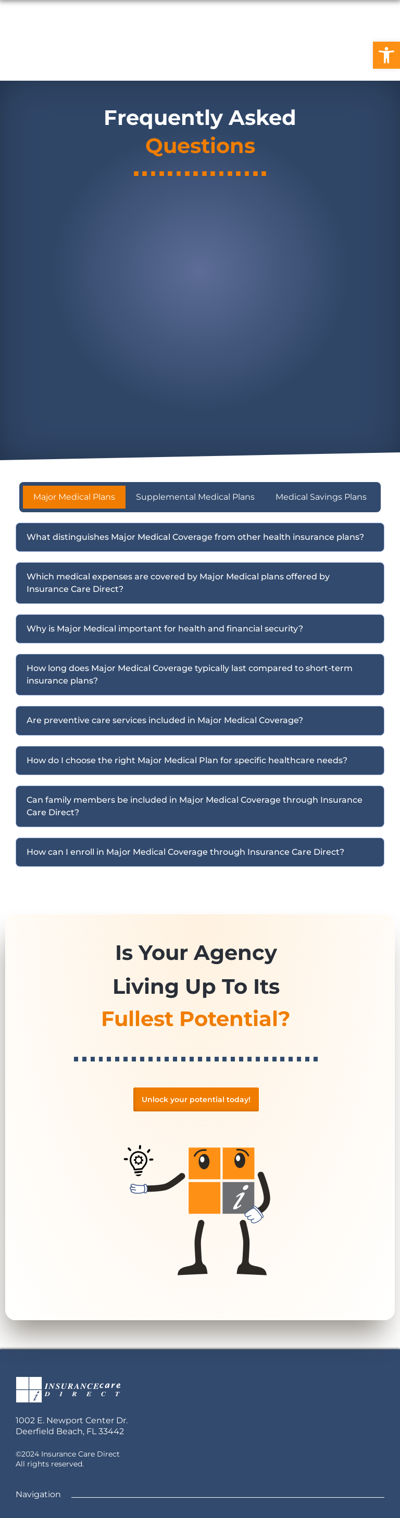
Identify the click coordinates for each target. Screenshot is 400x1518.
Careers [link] (166, 55)
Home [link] (78, 55)
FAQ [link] (120, 55)
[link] (386, 55)
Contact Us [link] (227, 55)
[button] (200, 537)
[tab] (74, 497)
